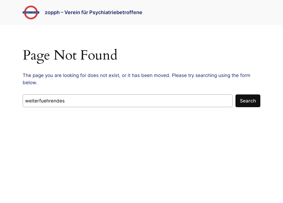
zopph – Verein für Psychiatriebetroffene (93, 12)
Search (248, 101)
